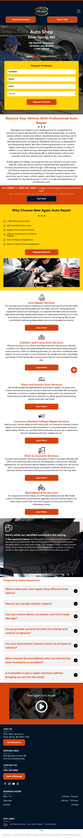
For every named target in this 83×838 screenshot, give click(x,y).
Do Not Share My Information (22, 835)
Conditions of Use (38, 835)
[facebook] (5, 784)
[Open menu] (78, 11)
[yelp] (18, 784)
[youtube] (13, 784)
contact (44, 179)
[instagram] (9, 784)
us (50, 179)
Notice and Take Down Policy (54, 835)
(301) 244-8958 (10, 770)
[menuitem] (6, 824)
